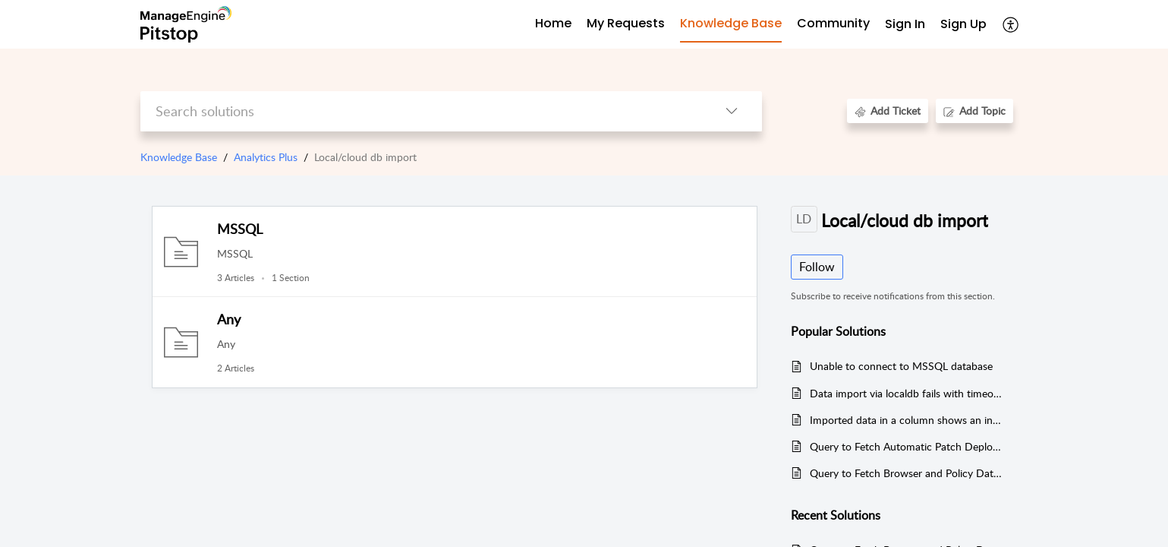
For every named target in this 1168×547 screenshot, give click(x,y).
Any (229, 319)
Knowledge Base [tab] (731, 23)
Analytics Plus (266, 157)
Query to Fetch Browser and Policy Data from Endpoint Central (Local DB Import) (906, 473)
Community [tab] (833, 23)
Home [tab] (553, 23)
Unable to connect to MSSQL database (901, 366)
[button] (1011, 24)
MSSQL (240, 228)
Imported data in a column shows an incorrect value (906, 420)
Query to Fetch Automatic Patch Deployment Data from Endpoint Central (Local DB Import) (906, 446)
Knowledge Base (178, 157)
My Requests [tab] (626, 23)
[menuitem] (905, 25)
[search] (420, 111)
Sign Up (963, 24)
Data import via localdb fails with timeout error (906, 393)
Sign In (905, 24)
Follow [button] (817, 266)
